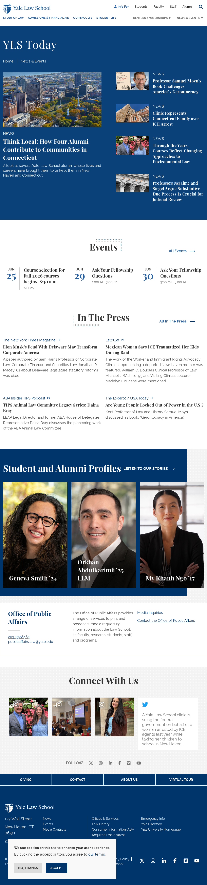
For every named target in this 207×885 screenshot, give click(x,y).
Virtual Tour (181, 780)
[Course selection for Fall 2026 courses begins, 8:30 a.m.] (35, 278)
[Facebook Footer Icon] (174, 861)
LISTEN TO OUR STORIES (146, 468)
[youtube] (138, 763)
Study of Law (13, 17)
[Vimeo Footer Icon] (185, 861)
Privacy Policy (118, 859)
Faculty (159, 6)
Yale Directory (151, 824)
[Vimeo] (129, 763)
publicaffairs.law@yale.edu (30, 642)
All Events (178, 251)
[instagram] (101, 763)
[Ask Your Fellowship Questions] (103, 278)
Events (48, 824)
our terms (96, 854)
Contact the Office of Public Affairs (166, 620)
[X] (91, 763)
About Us (129, 780)
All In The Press (173, 321)
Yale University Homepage (161, 829)
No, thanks (28, 868)
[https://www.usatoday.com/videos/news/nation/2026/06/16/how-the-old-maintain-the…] (155, 409)
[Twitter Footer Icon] (142, 861)
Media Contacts (54, 829)
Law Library (101, 824)
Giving (26, 780)
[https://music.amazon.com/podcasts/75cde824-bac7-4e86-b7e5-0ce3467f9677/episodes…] (52, 414)
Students (141, 6)
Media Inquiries (150, 612)
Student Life (106, 17)
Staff (173, 6)
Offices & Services (105, 819)
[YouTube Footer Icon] (196, 861)
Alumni (187, 6)
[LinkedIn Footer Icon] (164, 861)
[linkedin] (110, 763)
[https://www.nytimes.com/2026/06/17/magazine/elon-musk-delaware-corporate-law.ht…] (52, 359)
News (47, 819)
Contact (77, 780)
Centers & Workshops (150, 18)
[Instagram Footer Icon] (152, 861)
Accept (56, 868)
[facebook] (119, 763)
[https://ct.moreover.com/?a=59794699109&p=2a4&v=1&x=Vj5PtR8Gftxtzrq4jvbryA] (155, 362)
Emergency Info (153, 819)
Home (8, 61)
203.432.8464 (19, 637)
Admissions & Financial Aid (48, 17)
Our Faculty (82, 17)
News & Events (188, 18)
